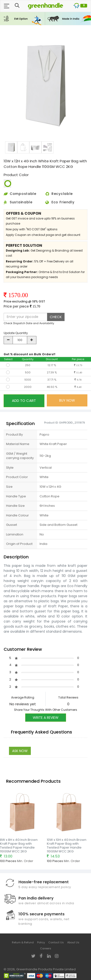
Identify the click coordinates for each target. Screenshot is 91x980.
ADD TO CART (24, 400)
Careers (45, 948)
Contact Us (56, 942)
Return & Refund (23, 942)
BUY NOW (67, 400)
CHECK (56, 316)
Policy (41, 942)
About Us (73, 942)
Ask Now (20, 750)
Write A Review (45, 717)
